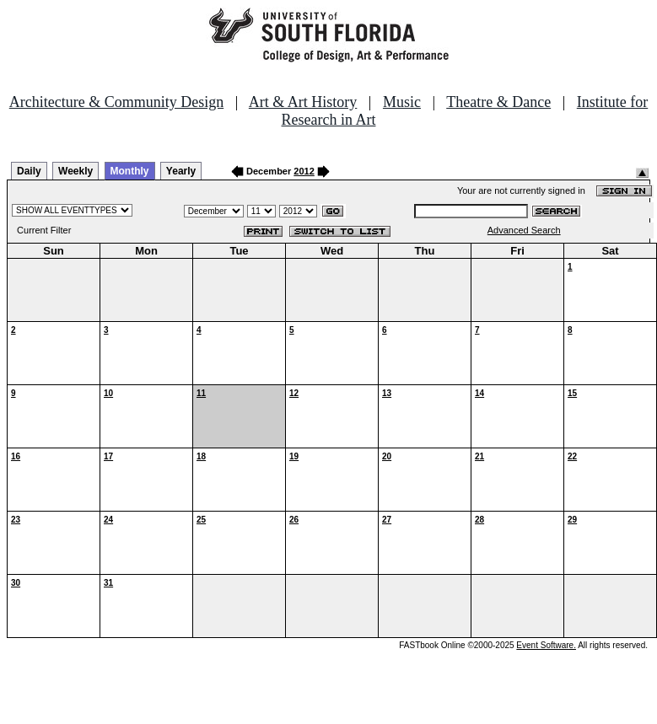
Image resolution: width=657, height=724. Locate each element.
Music (402, 102)
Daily (29, 171)
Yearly (181, 171)
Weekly (75, 171)
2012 (303, 171)
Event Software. (546, 645)
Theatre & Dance (498, 102)
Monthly (129, 171)
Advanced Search (524, 230)
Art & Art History (303, 102)
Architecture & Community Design (116, 102)
